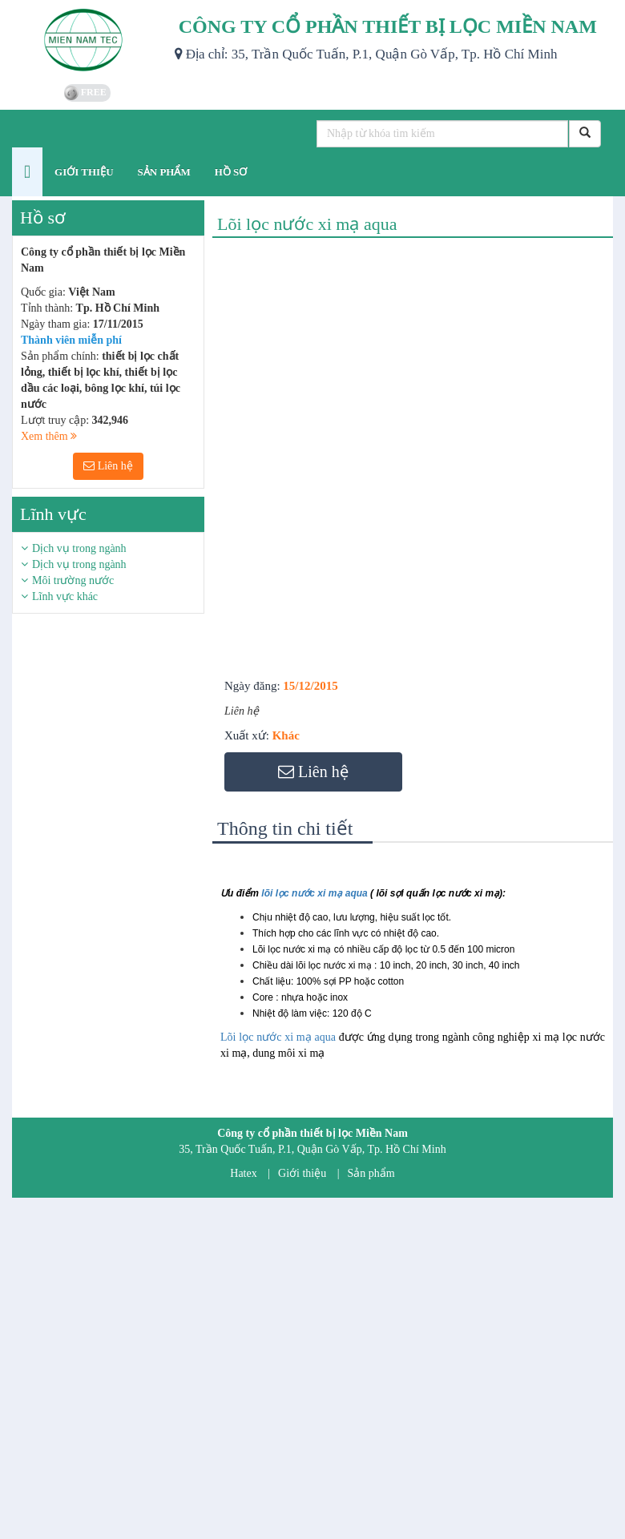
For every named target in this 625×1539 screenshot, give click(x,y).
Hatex (243, 1173)
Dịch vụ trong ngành (79, 548)
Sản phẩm (371, 1173)
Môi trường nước (73, 580)
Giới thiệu (302, 1173)
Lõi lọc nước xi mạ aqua (278, 1037)
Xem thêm (49, 436)
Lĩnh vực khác (65, 596)
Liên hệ (108, 466)
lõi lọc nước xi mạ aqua (314, 893)
